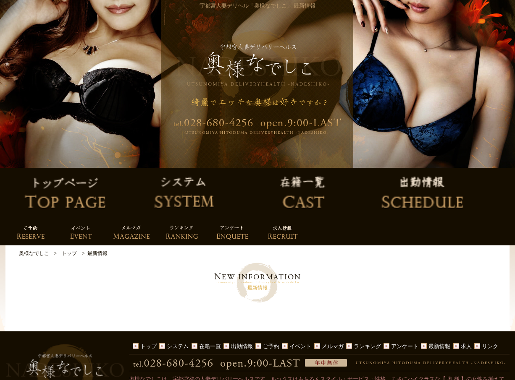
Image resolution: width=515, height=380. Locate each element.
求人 (466, 294)
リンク (490, 294)
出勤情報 (242, 294)
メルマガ (333, 294)
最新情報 (439, 294)
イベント (300, 294)
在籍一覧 (210, 294)
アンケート (404, 294)
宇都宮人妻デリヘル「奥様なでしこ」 (252, 373)
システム (178, 294)
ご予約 (271, 294)
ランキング (367, 294)
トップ (148, 294)
